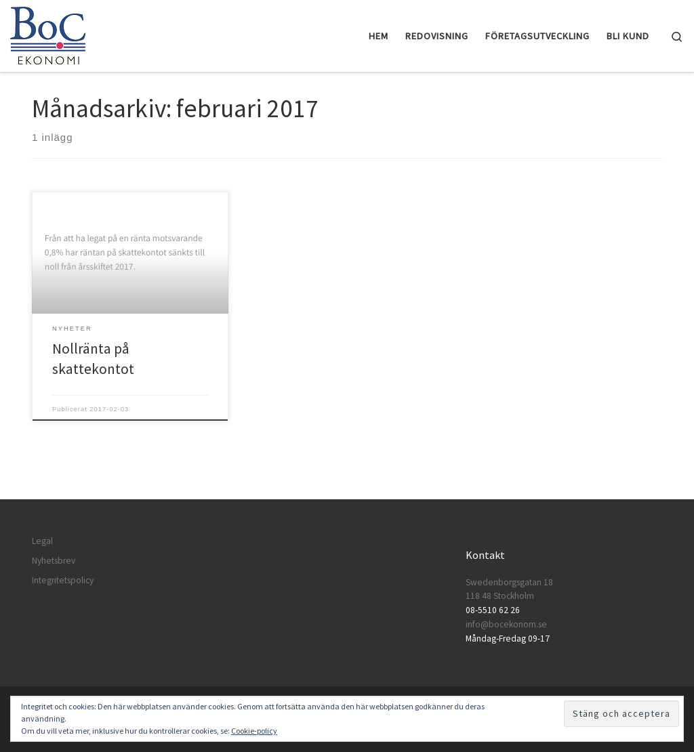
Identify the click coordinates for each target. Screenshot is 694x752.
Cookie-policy (254, 731)
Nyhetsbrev (53, 560)
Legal (42, 541)
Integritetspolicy (63, 580)
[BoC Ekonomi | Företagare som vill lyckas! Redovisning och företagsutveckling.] (47, 33)
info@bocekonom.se (506, 624)
